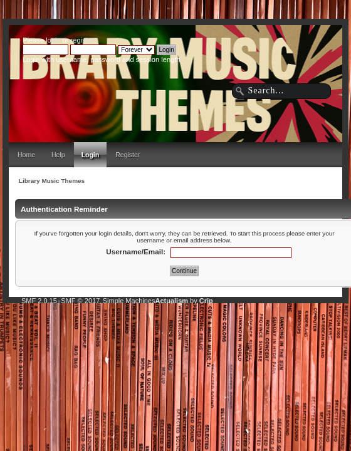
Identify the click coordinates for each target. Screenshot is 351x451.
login (53, 40)
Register (127, 154)
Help (58, 154)
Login (90, 154)
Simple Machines (129, 300)
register (82, 40)
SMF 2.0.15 (39, 300)
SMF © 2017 (80, 300)
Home (26, 154)
